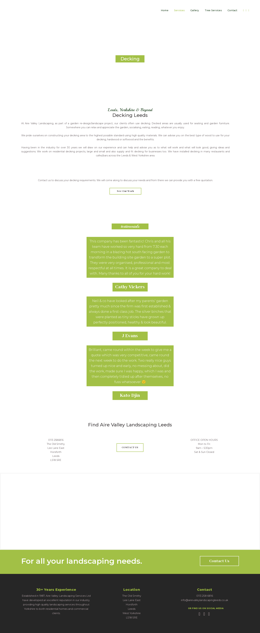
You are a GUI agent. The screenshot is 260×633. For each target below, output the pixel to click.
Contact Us (219, 561)
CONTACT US (130, 447)
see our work (125, 191)
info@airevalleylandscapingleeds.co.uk (204, 600)
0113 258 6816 (204, 595)
